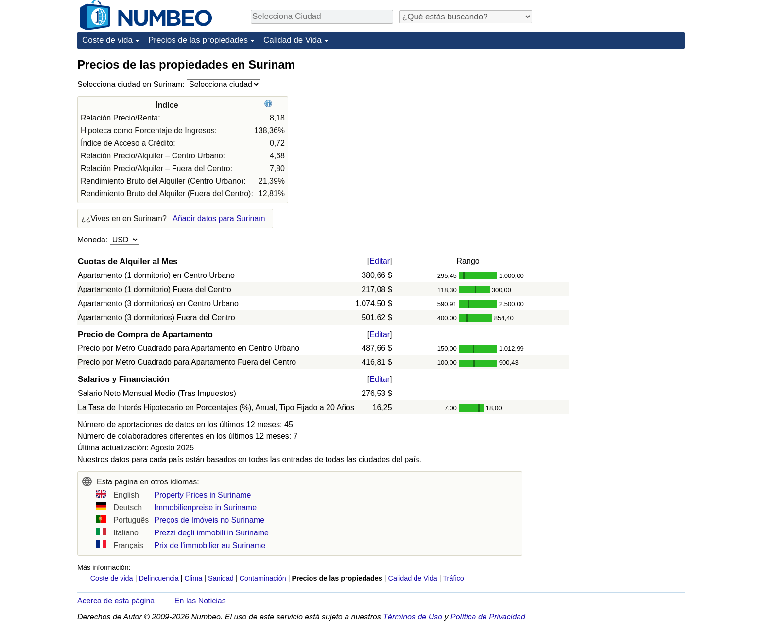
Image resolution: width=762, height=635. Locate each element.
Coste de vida (107, 40)
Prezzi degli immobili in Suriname (211, 533)
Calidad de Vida (292, 40)
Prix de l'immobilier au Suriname (209, 545)
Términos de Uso (412, 617)
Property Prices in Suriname (202, 495)
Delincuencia (158, 578)
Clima (194, 578)
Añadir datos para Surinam (219, 218)
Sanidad (221, 578)
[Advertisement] (612, 117)
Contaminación (263, 578)
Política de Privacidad (487, 617)
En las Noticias (200, 601)
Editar (379, 261)
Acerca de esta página (116, 601)
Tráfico (453, 578)
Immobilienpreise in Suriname (205, 507)
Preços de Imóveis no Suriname (209, 520)
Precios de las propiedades (198, 40)
